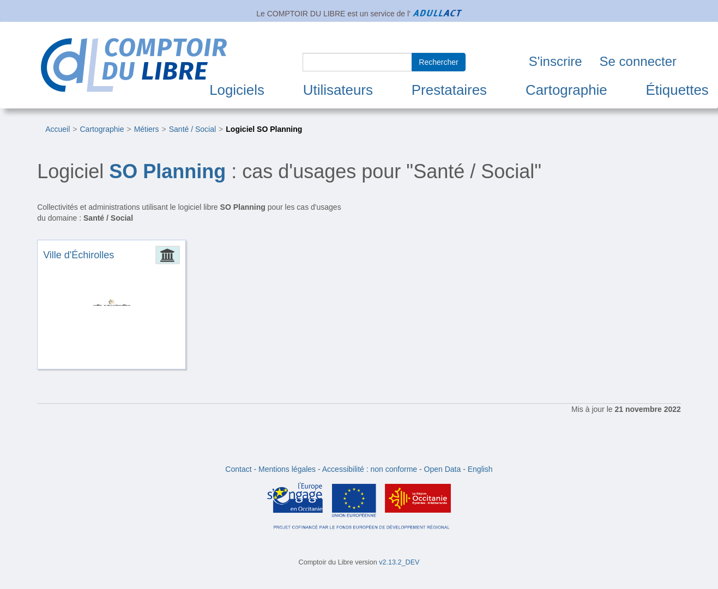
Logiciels (236, 90)
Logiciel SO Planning (264, 129)
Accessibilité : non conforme (369, 469)
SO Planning (167, 171)
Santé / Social (192, 129)
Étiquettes (677, 90)
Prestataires (449, 90)
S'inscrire (555, 61)
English (480, 469)
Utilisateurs (338, 90)
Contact (238, 469)
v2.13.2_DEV (399, 562)
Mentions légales (287, 469)
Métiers (146, 129)
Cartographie (566, 90)
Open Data (442, 469)
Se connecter (638, 61)
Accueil (57, 129)
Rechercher (438, 62)
